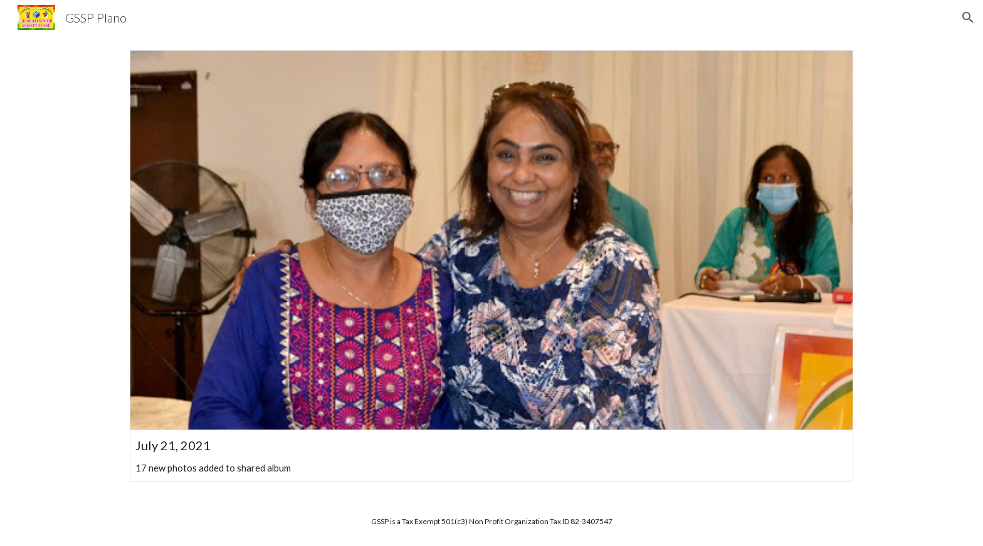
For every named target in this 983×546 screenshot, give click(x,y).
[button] (968, 18)
